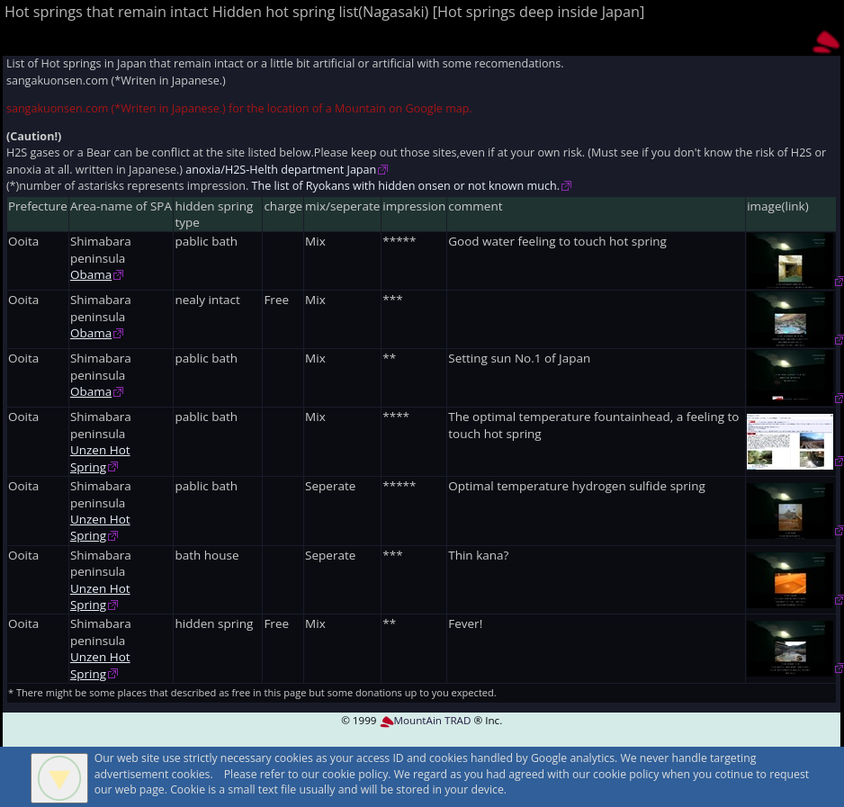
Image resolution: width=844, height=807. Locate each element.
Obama (91, 274)
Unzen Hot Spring (100, 458)
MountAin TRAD (425, 720)
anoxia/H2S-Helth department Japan (280, 169)
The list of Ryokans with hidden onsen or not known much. (406, 185)
